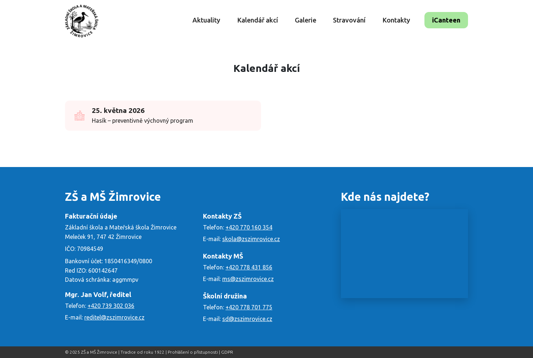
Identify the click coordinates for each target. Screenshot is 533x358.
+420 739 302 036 (111, 305)
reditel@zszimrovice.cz (114, 317)
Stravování (349, 20)
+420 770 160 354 (248, 227)
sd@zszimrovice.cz (247, 319)
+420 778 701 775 (248, 307)
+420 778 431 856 (248, 267)
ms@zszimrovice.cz (248, 279)
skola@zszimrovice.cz (251, 239)
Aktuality (206, 20)
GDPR (227, 352)
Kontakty (396, 20)
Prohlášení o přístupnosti (193, 352)
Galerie (305, 20)
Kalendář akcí (257, 20)
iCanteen (446, 20)
